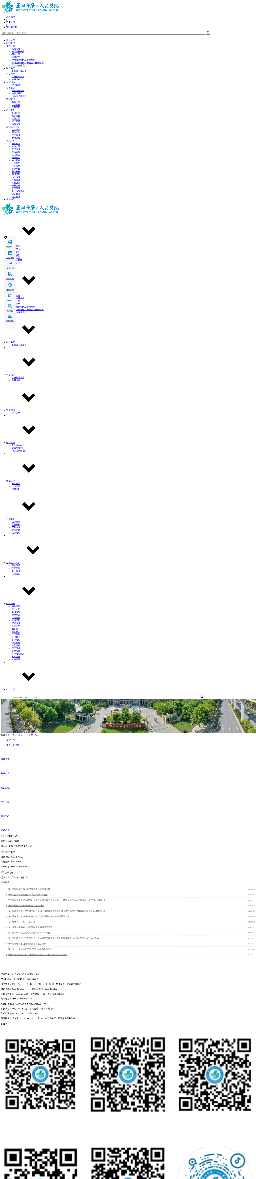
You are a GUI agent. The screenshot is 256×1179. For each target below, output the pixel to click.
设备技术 (16, 166)
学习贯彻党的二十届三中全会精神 (28, 63)
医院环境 (16, 132)
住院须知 (16, 155)
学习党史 (16, 57)
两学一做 (16, 54)
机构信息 (16, 163)
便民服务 (16, 185)
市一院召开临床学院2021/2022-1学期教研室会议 (30, 949)
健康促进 (10, 88)
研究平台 (16, 169)
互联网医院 (11, 27)
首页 (14, 735)
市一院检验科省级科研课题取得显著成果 (27, 944)
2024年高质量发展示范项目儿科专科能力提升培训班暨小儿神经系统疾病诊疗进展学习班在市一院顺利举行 (58, 900)
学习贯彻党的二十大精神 (23, 60)
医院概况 (10, 43)
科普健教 (16, 183)
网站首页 (10, 40)
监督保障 (16, 188)
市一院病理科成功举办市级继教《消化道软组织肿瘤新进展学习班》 (40, 916)
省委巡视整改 (18, 51)
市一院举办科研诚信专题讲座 (21, 922)
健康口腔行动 (18, 93)
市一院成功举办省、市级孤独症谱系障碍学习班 (30, 927)
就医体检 (10, 17)
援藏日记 (16, 107)
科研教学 (10, 74)
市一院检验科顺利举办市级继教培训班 (26, 905)
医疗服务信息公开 (20, 191)
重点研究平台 (12, 745)
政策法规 (16, 49)
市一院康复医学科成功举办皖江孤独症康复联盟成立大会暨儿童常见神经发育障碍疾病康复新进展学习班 (57, 911)
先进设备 (16, 138)
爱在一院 (16, 102)
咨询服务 (16, 160)
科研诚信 (16, 79)
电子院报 (16, 116)
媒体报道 (16, 104)
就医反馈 (16, 121)
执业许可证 (17, 260)
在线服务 (10, 110)
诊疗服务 (16, 177)
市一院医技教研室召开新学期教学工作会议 (28, 895)
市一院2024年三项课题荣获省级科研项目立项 (29, 889)
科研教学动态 (18, 76)
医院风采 (16, 130)
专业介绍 (16, 146)
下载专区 (16, 118)
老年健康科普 (18, 90)
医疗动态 (10, 68)
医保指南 (16, 113)
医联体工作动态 (19, 71)
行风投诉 (16, 180)
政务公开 (16, 194)
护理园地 (10, 82)
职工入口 (10, 22)
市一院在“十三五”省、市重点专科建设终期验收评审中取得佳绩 (37, 954)
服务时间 (16, 143)
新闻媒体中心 (12, 127)
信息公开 (10, 141)
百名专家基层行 (19, 65)
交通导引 (16, 157)
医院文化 (10, 99)
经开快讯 (10, 199)
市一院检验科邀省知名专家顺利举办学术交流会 (30, 933)
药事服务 (16, 124)
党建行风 (10, 46)
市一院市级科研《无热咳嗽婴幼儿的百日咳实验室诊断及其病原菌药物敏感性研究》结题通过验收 (53, 938)
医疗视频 (16, 135)
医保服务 (16, 149)
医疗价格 (16, 171)
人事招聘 (16, 197)
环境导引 (16, 174)
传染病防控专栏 (19, 96)
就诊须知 (16, 152)
